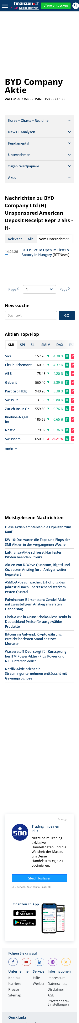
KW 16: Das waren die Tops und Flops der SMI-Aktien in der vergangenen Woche (37, 518)
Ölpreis (47, 974)
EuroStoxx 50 (18, 944)
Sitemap (14, 910)
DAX (63, 939)
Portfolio (35, 969)
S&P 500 (57, 949)
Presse (13, 904)
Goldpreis (26, 954)
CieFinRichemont (18, 341)
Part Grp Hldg (16, 367)
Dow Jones (41, 944)
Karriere (14, 899)
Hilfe (36, 893)
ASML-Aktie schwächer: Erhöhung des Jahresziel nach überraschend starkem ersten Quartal (35, 563)
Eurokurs (36, 959)
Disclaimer (56, 904)
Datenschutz (57, 899)
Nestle (10, 406)
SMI (11, 954)
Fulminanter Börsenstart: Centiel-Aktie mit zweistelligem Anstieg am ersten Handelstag (35, 581)
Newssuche (17, 282)
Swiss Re (12, 376)
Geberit (11, 359)
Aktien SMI (16, 939)
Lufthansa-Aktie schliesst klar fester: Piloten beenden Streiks (33, 531)
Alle (30, 239)
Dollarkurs (16, 959)
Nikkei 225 (39, 949)
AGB (51, 910)
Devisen (58, 954)
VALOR (10, 99)
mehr (11, 425)
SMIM (51, 939)
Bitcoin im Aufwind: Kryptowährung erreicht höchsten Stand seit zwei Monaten (33, 615)
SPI (31, 939)
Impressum (56, 893)
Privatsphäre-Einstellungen (58, 917)
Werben (39, 899)
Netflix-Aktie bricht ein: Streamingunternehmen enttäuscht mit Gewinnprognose (36, 650)
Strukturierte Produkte (40, 964)
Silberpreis (56, 959)
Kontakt (14, 893)
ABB (8, 350)
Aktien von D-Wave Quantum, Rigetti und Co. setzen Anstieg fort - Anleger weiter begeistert (37, 546)
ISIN (38, 99)
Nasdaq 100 (17, 949)
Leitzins (63, 974)
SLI (40, 939)
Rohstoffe (16, 969)
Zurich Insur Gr (17, 385)
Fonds (13, 964)
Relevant (15, 239)
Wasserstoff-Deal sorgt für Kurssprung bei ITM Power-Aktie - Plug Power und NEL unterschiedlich (35, 633)
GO (66, 292)
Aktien (43, 954)
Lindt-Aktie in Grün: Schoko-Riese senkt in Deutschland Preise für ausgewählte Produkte (38, 598)
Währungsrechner (22, 974)
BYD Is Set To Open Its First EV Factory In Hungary (45, 252)
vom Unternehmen (54, 239)
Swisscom (13, 415)
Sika (8, 332)
